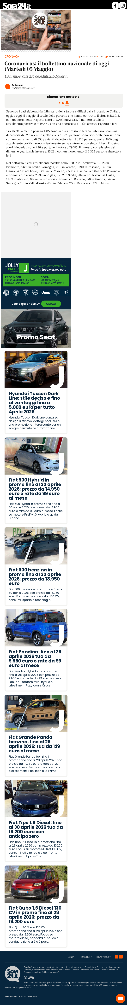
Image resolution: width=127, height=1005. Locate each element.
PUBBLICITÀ (86, 957)
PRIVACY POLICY (103, 957)
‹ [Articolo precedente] (6, 328)
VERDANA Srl (11, 996)
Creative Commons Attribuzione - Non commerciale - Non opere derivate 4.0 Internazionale (71, 970)
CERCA (51, 304)
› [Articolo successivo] (66, 328)
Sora (121, 996)
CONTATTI (72, 957)
